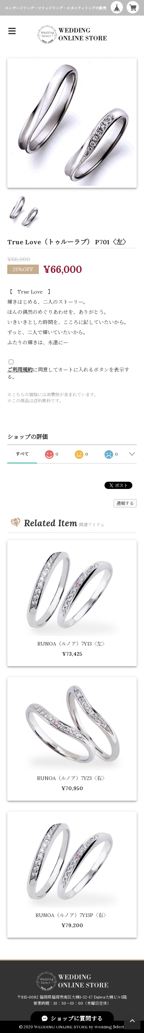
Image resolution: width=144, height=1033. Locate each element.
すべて (22, 454)
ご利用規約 (20, 369)
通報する (125, 503)
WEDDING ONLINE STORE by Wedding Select (79, 1026)
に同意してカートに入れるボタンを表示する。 (68, 373)
